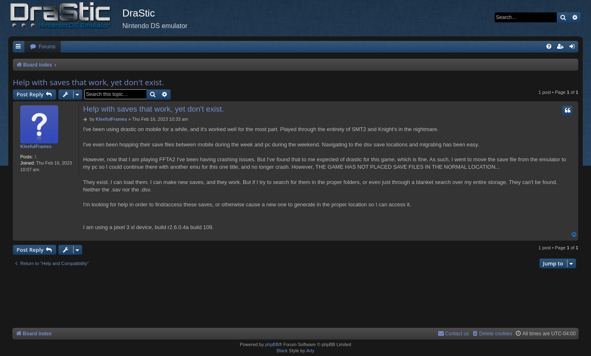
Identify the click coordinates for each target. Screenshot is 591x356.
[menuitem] (42, 47)
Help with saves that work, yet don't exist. (88, 82)
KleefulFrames (36, 146)
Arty (310, 350)
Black (282, 350)
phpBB (272, 344)
